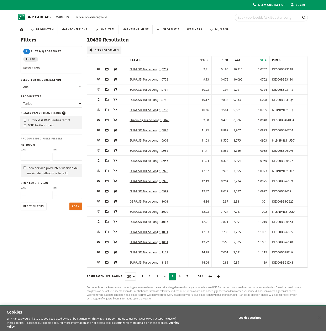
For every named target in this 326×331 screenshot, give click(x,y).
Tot (55, 149)
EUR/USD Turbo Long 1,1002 (149, 212)
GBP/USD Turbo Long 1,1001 (149, 201)
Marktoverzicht (74, 29)
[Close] (319, 319)
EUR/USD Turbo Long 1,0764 (149, 90)
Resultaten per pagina (104, 276)
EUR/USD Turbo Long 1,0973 (149, 171)
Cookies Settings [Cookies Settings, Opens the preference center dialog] (249, 320)
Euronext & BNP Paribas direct (47, 120)
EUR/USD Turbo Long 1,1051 (149, 242)
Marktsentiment (135, 29)
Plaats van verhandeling (43, 113)
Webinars (194, 29)
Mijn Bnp (219, 29)
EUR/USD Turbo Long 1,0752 (149, 79)
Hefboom (28, 145)
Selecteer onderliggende (41, 80)
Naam (134, 60)
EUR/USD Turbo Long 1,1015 (149, 222)
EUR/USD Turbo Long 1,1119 (149, 252)
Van (23, 149)
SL (262, 60)
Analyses (105, 29)
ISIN (275, 60)
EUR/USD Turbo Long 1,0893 (149, 130)
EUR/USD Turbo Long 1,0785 (149, 110)
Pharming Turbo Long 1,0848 (149, 120)
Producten (42, 29)
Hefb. (202, 60)
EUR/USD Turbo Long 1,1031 (149, 232)
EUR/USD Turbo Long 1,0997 (149, 191)
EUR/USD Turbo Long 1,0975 (149, 181)
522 (202, 276)
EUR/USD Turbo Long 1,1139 (149, 262)
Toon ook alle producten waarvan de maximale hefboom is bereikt (50, 170)
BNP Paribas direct (39, 125)
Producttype (31, 96)
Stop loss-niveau (34, 183)
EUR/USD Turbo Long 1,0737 (149, 69)
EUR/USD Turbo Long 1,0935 (149, 151)
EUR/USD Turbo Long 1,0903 (149, 140)
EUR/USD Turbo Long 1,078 (148, 100)
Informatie (167, 29)
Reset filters (31, 68)
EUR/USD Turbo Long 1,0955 (149, 161)
